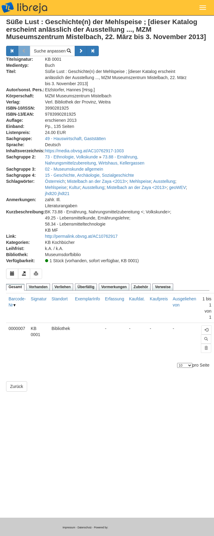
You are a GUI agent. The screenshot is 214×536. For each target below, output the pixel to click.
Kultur (74, 187)
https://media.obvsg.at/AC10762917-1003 (84, 150)
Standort (60, 298)
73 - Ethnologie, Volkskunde (71, 156)
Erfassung (114, 298)
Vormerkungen (114, 287)
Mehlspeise (140, 181)
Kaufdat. (137, 298)
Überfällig (85, 287)
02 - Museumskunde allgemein (74, 169)
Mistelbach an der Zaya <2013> (97, 181)
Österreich (55, 181)
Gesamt (15, 287)
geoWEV (177, 187)
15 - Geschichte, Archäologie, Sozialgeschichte (89, 175)
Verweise (162, 287)
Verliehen (63, 287)
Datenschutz (84, 527)
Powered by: (101, 527)
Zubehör (141, 287)
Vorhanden (38, 287)
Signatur (39, 298)
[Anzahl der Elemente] (184, 365)
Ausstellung (164, 181)
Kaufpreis (159, 298)
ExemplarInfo (87, 298)
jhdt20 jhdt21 (57, 193)
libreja (24, 7)
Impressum (68, 527)
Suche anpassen (52, 51)
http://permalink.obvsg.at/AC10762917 (81, 236)
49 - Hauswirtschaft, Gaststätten (75, 138)
